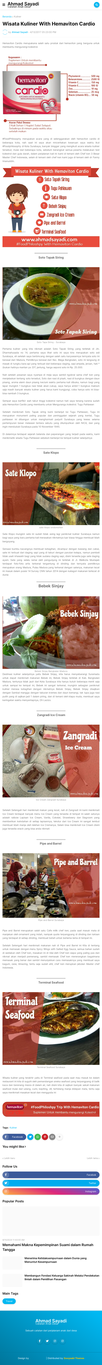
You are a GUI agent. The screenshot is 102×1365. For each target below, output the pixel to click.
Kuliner (17, 16)
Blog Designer (37, 1358)
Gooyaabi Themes (74, 1358)
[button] (4, 5)
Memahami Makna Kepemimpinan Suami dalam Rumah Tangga (47, 1247)
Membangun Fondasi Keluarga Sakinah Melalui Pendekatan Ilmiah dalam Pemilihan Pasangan (62, 1277)
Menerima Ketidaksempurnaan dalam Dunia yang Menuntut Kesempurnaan (56, 1260)
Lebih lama (92, 1158)
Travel (9, 1301)
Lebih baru (9, 1158)
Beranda (7, 16)
